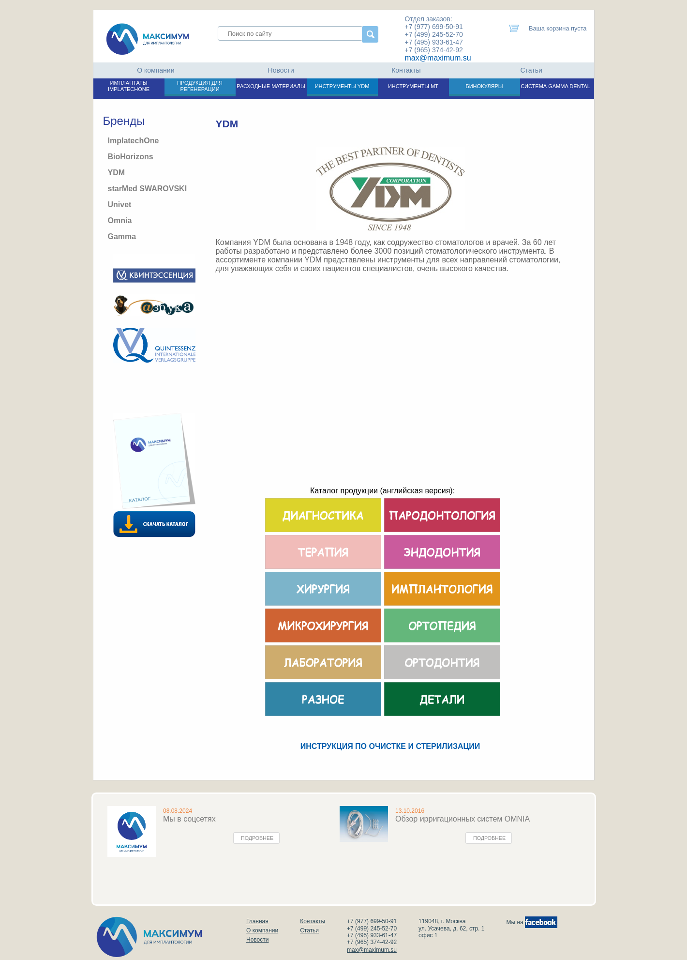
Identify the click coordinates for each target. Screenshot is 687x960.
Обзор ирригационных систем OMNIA (462, 819)
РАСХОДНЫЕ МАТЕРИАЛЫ (271, 86)
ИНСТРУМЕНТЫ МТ (413, 86)
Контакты (405, 70)
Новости (281, 70)
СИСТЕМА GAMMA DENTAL (555, 86)
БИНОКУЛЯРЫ (484, 86)
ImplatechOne (133, 141)
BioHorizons (130, 156)
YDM (116, 172)
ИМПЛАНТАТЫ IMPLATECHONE (128, 86)
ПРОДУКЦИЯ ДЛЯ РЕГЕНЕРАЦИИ (200, 86)
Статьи (531, 70)
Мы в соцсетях (189, 819)
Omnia (120, 220)
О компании (155, 70)
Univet (120, 204)
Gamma (122, 236)
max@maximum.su (438, 58)
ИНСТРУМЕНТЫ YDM (342, 86)
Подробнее (257, 838)
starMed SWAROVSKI (147, 188)
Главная (257, 921)
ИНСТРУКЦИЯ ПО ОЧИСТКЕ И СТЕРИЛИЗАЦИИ (390, 746)
